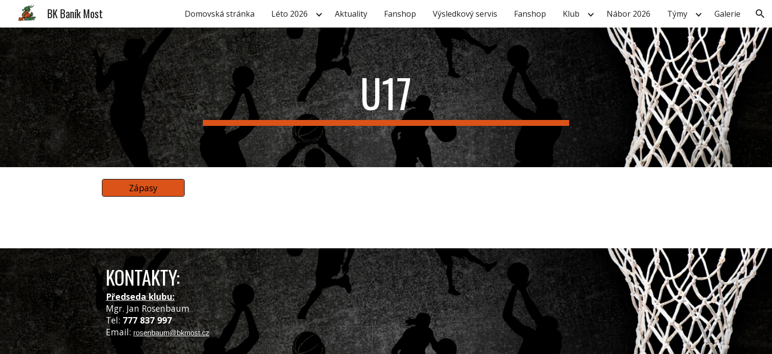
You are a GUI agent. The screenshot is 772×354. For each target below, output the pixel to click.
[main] (386, 97)
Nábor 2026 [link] (628, 13)
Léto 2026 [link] (289, 13)
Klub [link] (571, 13)
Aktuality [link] (351, 13)
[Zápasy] (143, 188)
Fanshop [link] (400, 13)
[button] (760, 14)
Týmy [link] (677, 13)
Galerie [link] (727, 13)
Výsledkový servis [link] (465, 13)
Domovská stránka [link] (220, 13)
